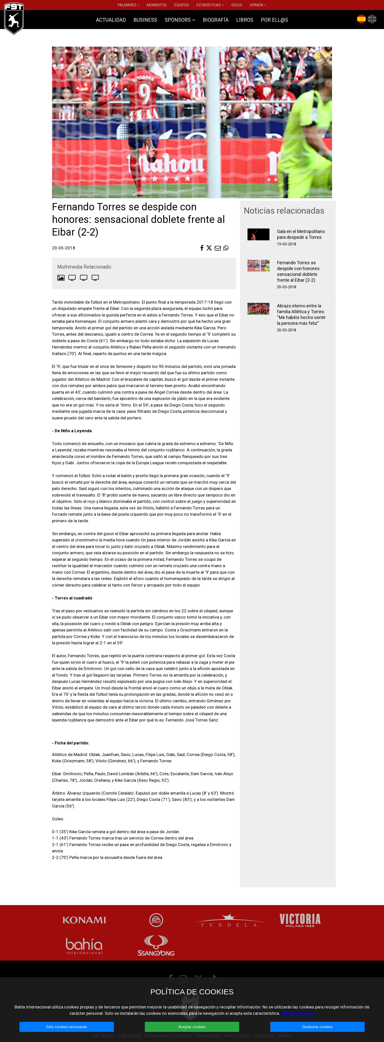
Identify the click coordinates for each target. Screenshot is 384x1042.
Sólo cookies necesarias (66, 1027)
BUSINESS (145, 20)
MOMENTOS (157, 5)
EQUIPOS (181, 5)
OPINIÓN (258, 5)
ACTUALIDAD (111, 20)
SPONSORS (180, 20)
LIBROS (244, 20)
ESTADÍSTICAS (210, 5)
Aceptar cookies (192, 1027)
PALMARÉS (128, 5)
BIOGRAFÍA (216, 20)
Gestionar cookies (317, 1027)
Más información (298, 1013)
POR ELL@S (274, 20)
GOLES (236, 5)
